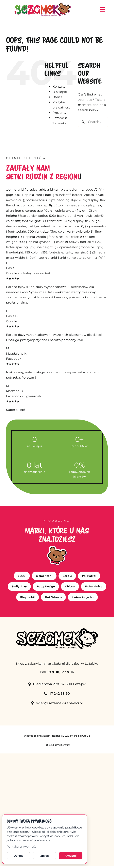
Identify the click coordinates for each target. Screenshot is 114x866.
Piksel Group (82, 735)
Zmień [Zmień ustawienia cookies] (44, 855)
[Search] (83, 122)
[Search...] (93, 122)
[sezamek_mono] (57, 630)
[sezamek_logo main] (42, 4)
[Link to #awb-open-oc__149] (102, 9)
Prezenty (59, 113)
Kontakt (58, 86)
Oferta (57, 97)
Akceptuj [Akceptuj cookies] (71, 855)
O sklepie (59, 92)
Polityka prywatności (22, 846)
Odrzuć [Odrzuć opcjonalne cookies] (18, 855)
